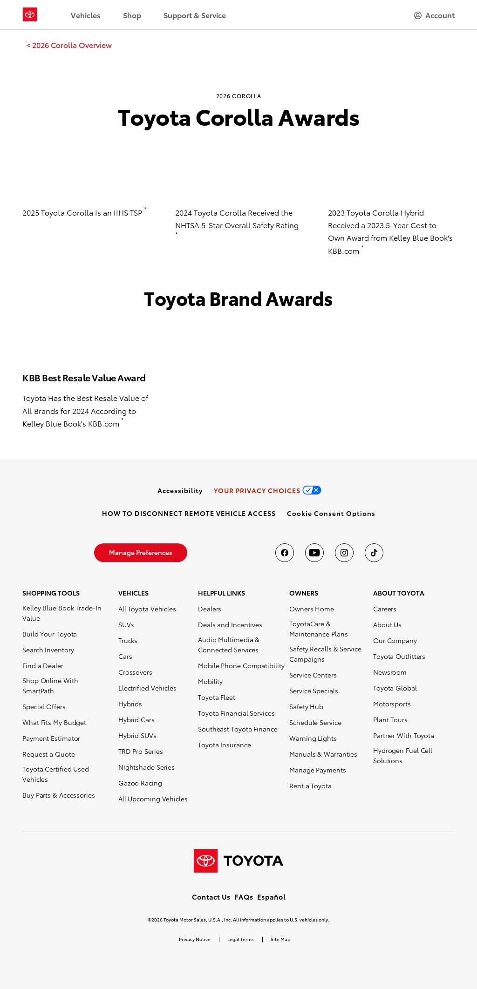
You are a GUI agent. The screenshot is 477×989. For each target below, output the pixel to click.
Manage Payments (317, 769)
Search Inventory (48, 649)
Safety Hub (306, 706)
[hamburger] (434, 14)
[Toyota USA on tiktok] (374, 552)
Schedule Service (315, 722)
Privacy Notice (195, 938)
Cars (125, 656)
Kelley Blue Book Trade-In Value (62, 613)
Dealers (209, 608)
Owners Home (311, 608)
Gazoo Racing (140, 782)
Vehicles (86, 14)
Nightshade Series (146, 767)
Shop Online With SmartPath (50, 685)
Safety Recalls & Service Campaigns (325, 654)
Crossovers (135, 672)
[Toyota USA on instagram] (344, 552)
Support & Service (195, 14)
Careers (384, 608)
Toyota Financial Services (236, 713)
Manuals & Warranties (323, 754)
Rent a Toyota (310, 785)
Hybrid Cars (136, 719)
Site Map (280, 938)
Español (271, 897)
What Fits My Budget (54, 722)
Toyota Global (395, 687)
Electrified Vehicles (147, 687)
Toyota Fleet (216, 697)
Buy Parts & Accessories (58, 794)
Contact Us (211, 897)
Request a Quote (48, 754)
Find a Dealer (42, 665)
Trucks (127, 640)
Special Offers (44, 706)
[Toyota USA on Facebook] (284, 552)
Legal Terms (240, 938)
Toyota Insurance (224, 744)
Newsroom (390, 672)
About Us (387, 624)
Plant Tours (390, 719)
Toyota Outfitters (399, 656)
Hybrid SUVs (137, 735)
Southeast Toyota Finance (238, 728)
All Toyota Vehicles (147, 608)
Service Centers (313, 674)
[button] (331, 513)
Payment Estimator (51, 738)
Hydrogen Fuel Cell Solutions (402, 755)
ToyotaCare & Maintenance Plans (318, 628)
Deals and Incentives (230, 624)
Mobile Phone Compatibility (241, 665)
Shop (132, 14)
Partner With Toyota (403, 735)
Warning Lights (313, 738)
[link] (69, 44)
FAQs (243, 897)
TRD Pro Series (140, 751)
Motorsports (392, 703)
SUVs (126, 624)
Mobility (210, 681)
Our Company (395, 640)
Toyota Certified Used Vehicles (55, 774)
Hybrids (130, 703)
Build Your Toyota (49, 633)
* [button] (145, 209)
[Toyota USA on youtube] (314, 552)
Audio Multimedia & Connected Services (228, 644)
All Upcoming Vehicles (153, 798)
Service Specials (313, 690)
